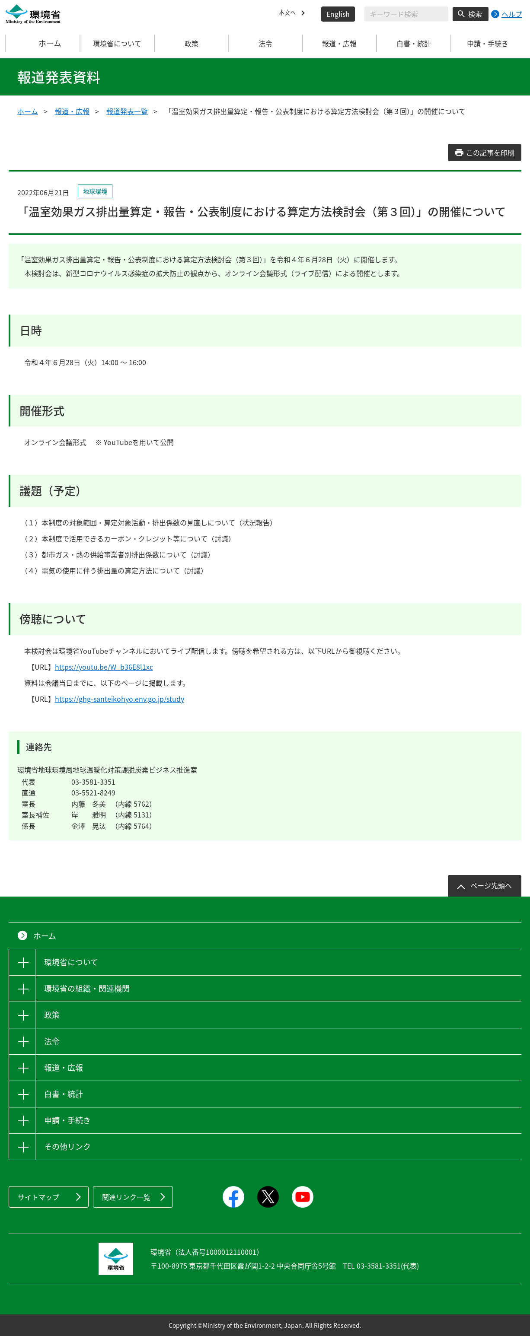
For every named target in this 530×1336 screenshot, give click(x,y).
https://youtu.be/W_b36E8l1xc (104, 667)
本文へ (289, 14)
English (338, 14)
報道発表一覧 (127, 111)
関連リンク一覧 (126, 1197)
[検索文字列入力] (406, 14)
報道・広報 (72, 111)
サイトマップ (38, 1197)
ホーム (43, 43)
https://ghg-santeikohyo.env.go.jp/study (119, 698)
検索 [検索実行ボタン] (475, 14)
